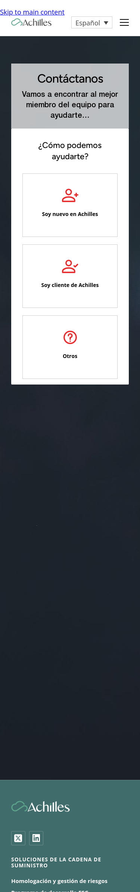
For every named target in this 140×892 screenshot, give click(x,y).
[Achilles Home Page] (31, 22)
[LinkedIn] (36, 838)
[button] (91, 22)
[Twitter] (18, 838)
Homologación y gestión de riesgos (59, 881)
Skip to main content (32, 11)
